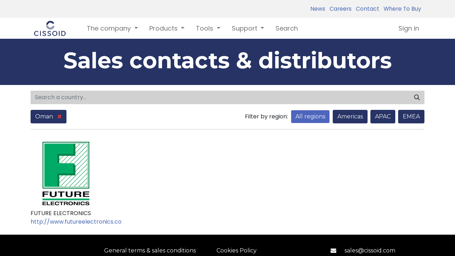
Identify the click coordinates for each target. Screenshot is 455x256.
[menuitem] (287, 28)
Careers (339, 9)
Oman (48, 116)
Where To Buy (401, 9)
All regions (310, 116)
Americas (350, 116)
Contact (366, 9)
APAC (383, 116)
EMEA (411, 116)
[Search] (417, 97)
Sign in (408, 28)
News (317, 9)
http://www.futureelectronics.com (79, 222)
